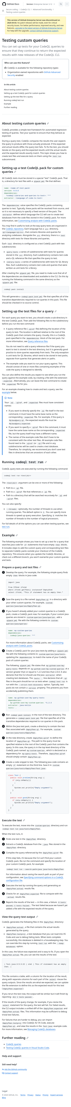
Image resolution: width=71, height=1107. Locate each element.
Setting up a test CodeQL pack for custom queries (32, 170)
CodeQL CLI (25, 9)
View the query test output (20, 916)
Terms (22, 1095)
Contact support (10, 1073)
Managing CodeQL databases (41, 1029)
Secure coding (12, 9)
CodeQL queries (13, 1044)
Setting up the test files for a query (29, 311)
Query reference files (38, 341)
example (6, 392)
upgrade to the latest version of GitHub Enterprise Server (38, 28)
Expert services (56, 1095)
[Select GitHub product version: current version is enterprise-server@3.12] (40, 4)
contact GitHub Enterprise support (44, 30)
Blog (4, 1097)
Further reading (15, 1038)
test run (5, 526)
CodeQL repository (14, 228)
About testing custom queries (25, 123)
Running (24, 462)
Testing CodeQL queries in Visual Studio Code (27, 1047)
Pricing (45, 1095)
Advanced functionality (42, 9)
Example (10, 535)
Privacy (30, 1095)
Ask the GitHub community (14, 1069)
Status (38, 1095)
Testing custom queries (15, 12)
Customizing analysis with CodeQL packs (37, 220)
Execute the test (13, 820)
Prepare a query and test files (21, 567)
